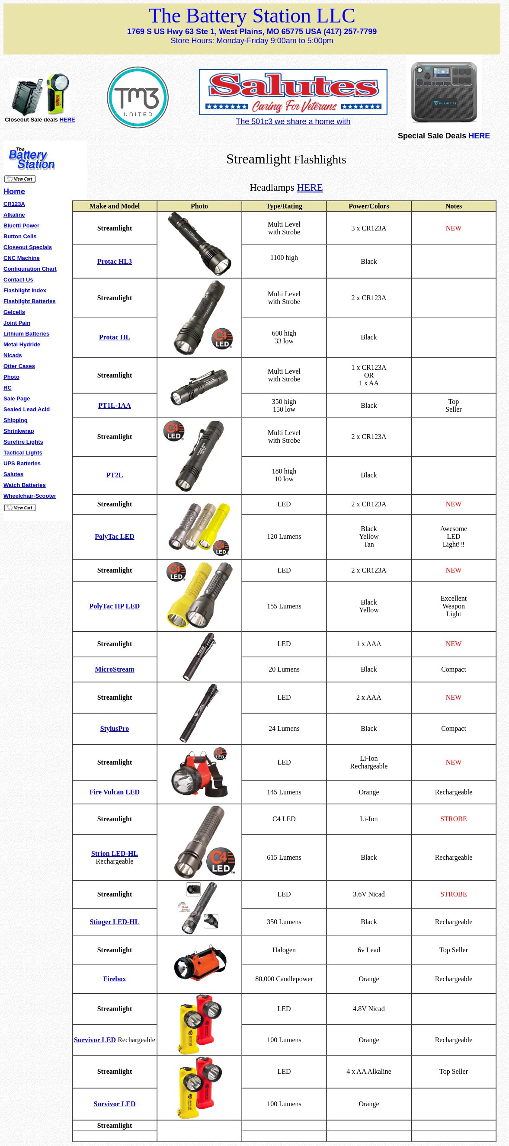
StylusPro (114, 728)
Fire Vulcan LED (115, 792)
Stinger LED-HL (115, 921)
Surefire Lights (23, 442)
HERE (67, 119)
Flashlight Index (24, 290)
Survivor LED (95, 1040)
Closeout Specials (27, 247)
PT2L (114, 475)
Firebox (114, 979)
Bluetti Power (21, 225)
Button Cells (20, 236)
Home (14, 191)
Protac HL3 (114, 261)
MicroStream (114, 669)
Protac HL (114, 337)
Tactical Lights (22, 452)
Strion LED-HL (114, 853)
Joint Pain (16, 323)
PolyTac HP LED (115, 606)
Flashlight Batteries (29, 301)
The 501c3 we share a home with (293, 121)
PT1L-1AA (114, 405)
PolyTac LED (114, 536)
